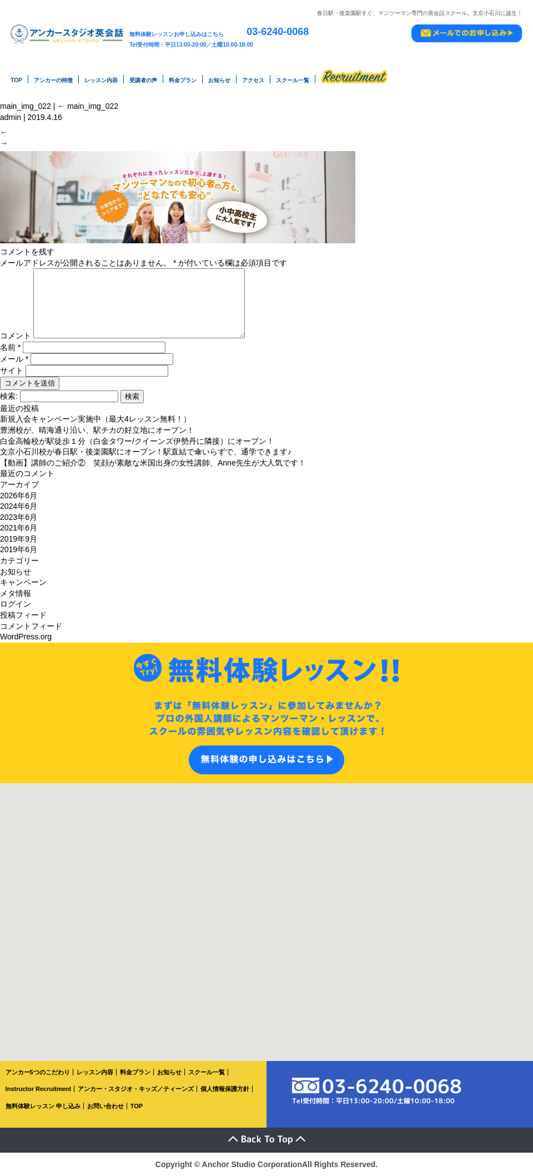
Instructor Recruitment (39, 1088)
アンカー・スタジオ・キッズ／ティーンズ (136, 1088)
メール (14, 358)
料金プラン (183, 78)
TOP (16, 78)
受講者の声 (143, 78)
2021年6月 (18, 527)
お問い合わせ (105, 1106)
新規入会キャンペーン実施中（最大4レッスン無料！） (95, 418)
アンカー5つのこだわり (38, 1072)
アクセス (253, 78)
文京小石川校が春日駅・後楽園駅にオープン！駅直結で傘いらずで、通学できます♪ (145, 451)
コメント (15, 335)
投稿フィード (23, 614)
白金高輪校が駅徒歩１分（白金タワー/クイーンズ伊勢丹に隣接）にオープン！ (137, 441)
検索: (9, 396)
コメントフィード (31, 626)
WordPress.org (26, 636)
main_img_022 (476, 99)
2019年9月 (18, 538)
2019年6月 (18, 549)
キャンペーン (23, 582)
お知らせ (219, 78)
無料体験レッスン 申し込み (43, 1106)
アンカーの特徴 (53, 78)
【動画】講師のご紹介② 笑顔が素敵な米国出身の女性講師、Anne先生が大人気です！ (153, 462)
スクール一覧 (292, 78)
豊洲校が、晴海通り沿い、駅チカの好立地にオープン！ (97, 430)
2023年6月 (18, 517)
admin (10, 110)
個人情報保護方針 (224, 1088)
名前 (10, 347)
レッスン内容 (101, 78)
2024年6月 (18, 506)
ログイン (15, 603)
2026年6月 (18, 495)
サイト (11, 370)
